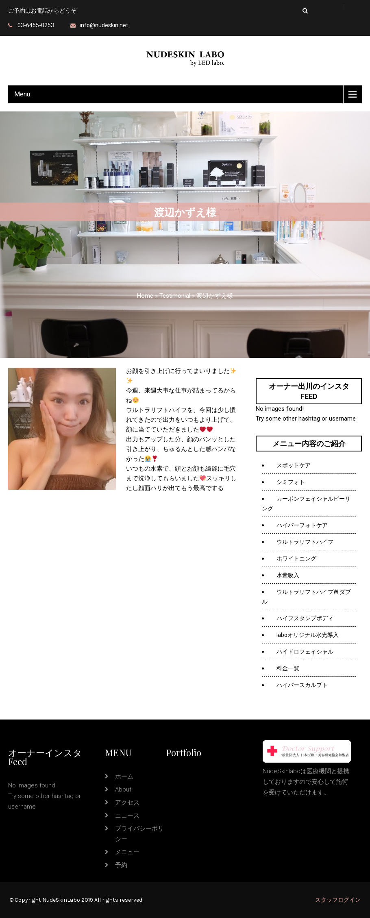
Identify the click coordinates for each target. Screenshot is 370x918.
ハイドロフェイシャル (304, 651)
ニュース (127, 815)
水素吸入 (288, 575)
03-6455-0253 (35, 25)
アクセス (127, 802)
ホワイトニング (296, 558)
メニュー (127, 852)
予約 (121, 865)
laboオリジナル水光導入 (307, 635)
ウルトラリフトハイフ (304, 542)
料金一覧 (287, 668)
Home (145, 295)
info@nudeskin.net (104, 25)
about (123, 789)
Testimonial (174, 295)
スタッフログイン (338, 899)
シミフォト (290, 482)
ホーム (124, 776)
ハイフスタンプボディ (304, 618)
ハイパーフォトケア (302, 525)
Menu (22, 94)
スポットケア (293, 465)
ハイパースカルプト (302, 685)
